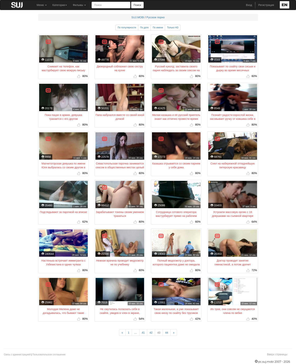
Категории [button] (59, 5)
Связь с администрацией (17, 354)
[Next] (173, 332)
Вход (249, 5)
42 (151, 332)
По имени (158, 27)
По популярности (127, 27)
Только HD (172, 27)
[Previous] (122, 332)
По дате (144, 27)
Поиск (137, 5)
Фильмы (79, 5)
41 (143, 332)
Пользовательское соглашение (48, 354)
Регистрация (266, 5)
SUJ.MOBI (137, 17)
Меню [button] (42, 5)
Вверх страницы (277, 354)
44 (166, 332)
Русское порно (155, 17)
